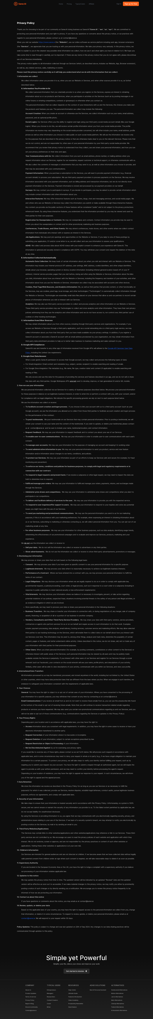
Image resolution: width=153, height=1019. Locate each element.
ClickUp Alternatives (117, 1003)
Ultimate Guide (73, 993)
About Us (28, 990)
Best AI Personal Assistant (98, 990)
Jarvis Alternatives (117, 997)
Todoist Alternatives (117, 1007)
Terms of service (30, 997)
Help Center (72, 990)
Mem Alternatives (116, 1000)
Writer (49, 1007)
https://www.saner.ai (47, 42)
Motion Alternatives (117, 993)
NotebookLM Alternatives (119, 990)
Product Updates (30, 993)
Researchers (51, 997)
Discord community (31, 1007)
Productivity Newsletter (75, 1003)
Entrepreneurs (51, 990)
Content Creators (52, 1000)
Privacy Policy (29, 1000)
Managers (50, 993)
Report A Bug (29, 1003)
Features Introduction (75, 997)
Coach (49, 1003)
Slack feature (72, 1007)
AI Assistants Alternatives (119, 1010)
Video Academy (73, 1000)
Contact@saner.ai (30, 1010)
